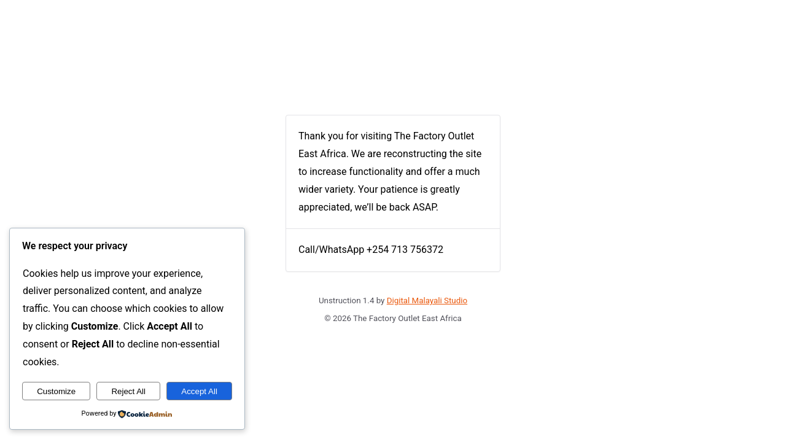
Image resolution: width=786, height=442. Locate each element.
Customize (56, 391)
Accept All (199, 391)
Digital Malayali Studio (427, 300)
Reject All (128, 391)
